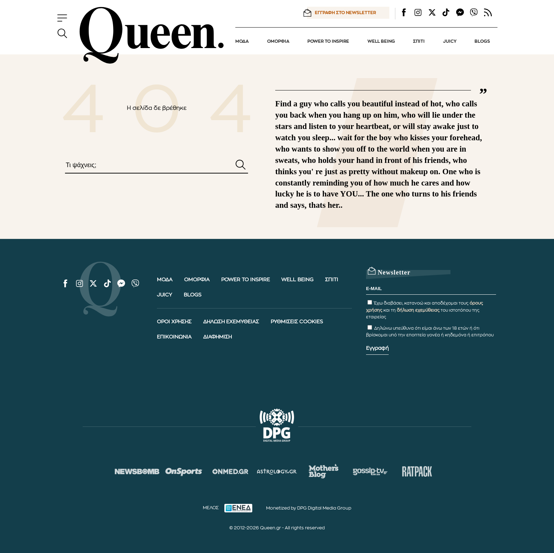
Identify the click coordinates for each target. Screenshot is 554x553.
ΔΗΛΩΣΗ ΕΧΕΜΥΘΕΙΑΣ (231, 321)
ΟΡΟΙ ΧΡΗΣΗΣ (174, 321)
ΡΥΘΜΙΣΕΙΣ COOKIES (297, 321)
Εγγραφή (377, 348)
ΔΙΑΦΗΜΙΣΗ (217, 337)
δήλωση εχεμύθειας (418, 310)
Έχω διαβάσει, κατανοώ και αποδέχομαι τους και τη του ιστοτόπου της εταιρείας (424, 310)
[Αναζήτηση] (240, 165)
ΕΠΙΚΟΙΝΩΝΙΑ (174, 337)
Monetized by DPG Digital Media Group (308, 508)
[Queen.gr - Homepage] (151, 35)
